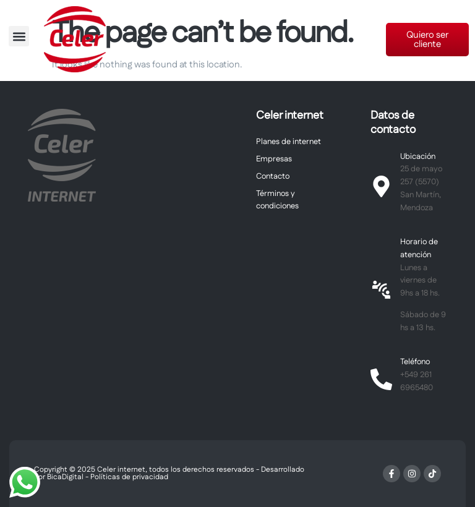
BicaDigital (65, 477)
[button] (19, 36)
